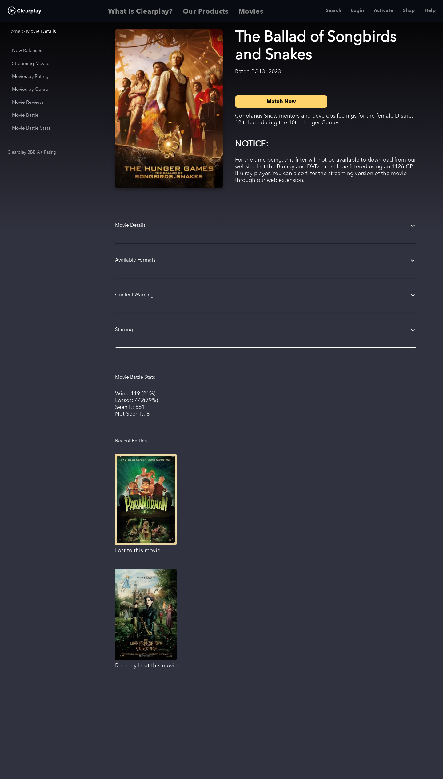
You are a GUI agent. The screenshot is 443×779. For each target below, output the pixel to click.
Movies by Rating (30, 76)
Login (357, 10)
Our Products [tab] (205, 10)
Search (333, 10)
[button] (265, 225)
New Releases (27, 51)
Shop (409, 10)
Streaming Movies (31, 64)
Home (14, 31)
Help (430, 10)
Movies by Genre (30, 89)
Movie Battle (25, 115)
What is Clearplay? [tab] (140, 10)
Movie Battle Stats (31, 128)
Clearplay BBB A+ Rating (31, 152)
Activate (383, 10)
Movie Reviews (27, 102)
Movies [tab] (250, 10)
